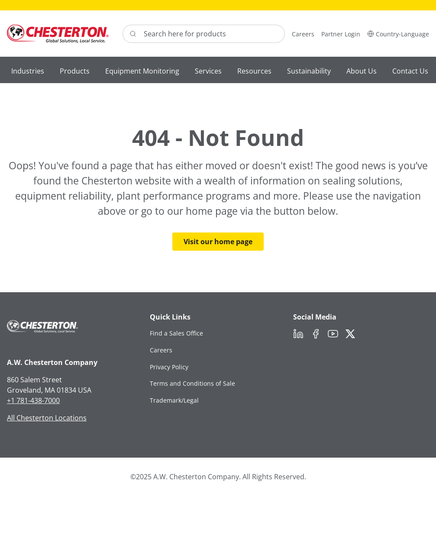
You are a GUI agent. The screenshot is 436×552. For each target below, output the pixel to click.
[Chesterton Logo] (58, 33)
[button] (398, 33)
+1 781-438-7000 (33, 400)
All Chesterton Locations (47, 418)
